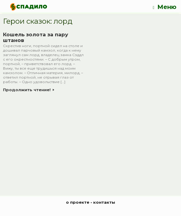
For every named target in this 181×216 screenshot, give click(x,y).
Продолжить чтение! (28, 89)
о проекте (77, 202)
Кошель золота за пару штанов (35, 38)
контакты (104, 202)
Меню (165, 7)
